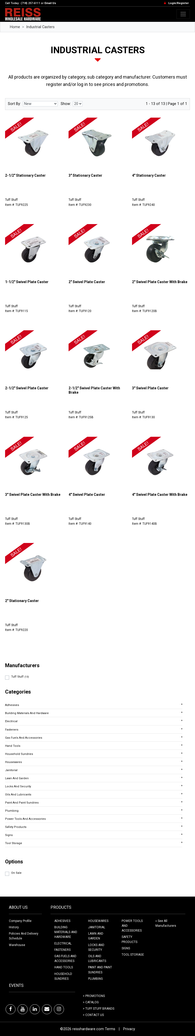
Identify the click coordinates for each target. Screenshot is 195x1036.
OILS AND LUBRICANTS (97, 958)
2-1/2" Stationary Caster (25, 175)
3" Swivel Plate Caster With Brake (32, 495)
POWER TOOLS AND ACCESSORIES (132, 925)
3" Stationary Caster (85, 175)
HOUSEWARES (98, 921)
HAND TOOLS (63, 967)
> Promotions (94, 996)
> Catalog (91, 1002)
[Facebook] (10, 1009)
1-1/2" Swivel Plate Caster (26, 282)
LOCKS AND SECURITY (96, 947)
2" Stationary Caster (22, 601)
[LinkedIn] (35, 1009)
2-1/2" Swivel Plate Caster (26, 388)
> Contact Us (93, 1015)
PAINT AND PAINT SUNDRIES (100, 970)
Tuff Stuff (20, 676)
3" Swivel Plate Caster (150, 388)
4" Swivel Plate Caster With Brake (159, 495)
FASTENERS (62, 950)
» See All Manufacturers (165, 923)
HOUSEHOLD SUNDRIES (63, 976)
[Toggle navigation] (183, 14)
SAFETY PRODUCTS (129, 939)
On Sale (16, 873)
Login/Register (178, 3)
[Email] (47, 1009)
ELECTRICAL (63, 943)
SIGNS (126, 948)
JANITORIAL (96, 927)
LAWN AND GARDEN (95, 936)
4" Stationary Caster (149, 175)
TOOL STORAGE (133, 954)
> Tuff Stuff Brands (98, 1008)
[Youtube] (23, 1009)
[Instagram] (59, 1009)
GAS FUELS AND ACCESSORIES (65, 958)
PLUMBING (95, 978)
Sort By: (14, 104)
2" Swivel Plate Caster (87, 282)
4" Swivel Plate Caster (87, 495)
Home (15, 27)
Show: (66, 104)
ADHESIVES (62, 921)
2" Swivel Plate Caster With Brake (159, 282)
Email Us (50, 3)
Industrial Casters (40, 27)
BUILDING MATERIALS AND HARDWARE (65, 932)
